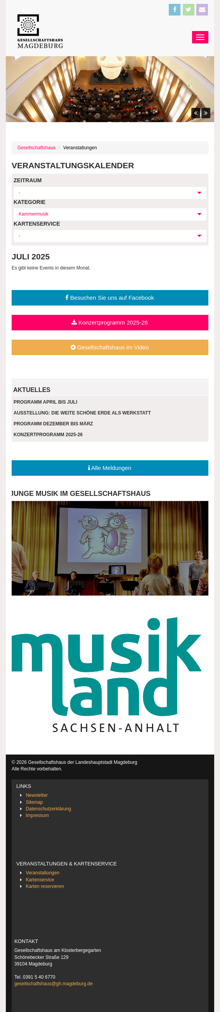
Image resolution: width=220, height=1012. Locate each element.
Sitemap (34, 802)
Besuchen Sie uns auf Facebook (109, 297)
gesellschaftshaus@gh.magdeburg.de (53, 983)
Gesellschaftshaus (36, 147)
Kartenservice (40, 879)
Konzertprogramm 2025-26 (109, 322)
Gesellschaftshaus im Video (110, 347)
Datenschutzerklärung (48, 809)
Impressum (37, 815)
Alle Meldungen (110, 468)
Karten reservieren (45, 886)
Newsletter (37, 795)
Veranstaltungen (42, 873)
